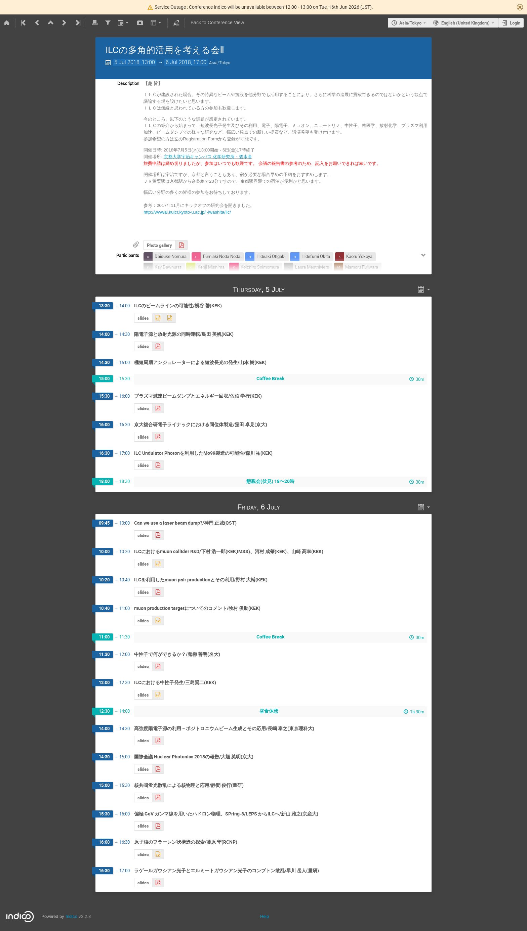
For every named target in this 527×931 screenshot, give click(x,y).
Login (515, 23)
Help (264, 916)
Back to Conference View (217, 22)
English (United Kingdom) (465, 23)
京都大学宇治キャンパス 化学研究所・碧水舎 (208, 156)
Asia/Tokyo (410, 23)
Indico (71, 916)
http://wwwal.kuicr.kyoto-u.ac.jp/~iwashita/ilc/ (187, 212)
